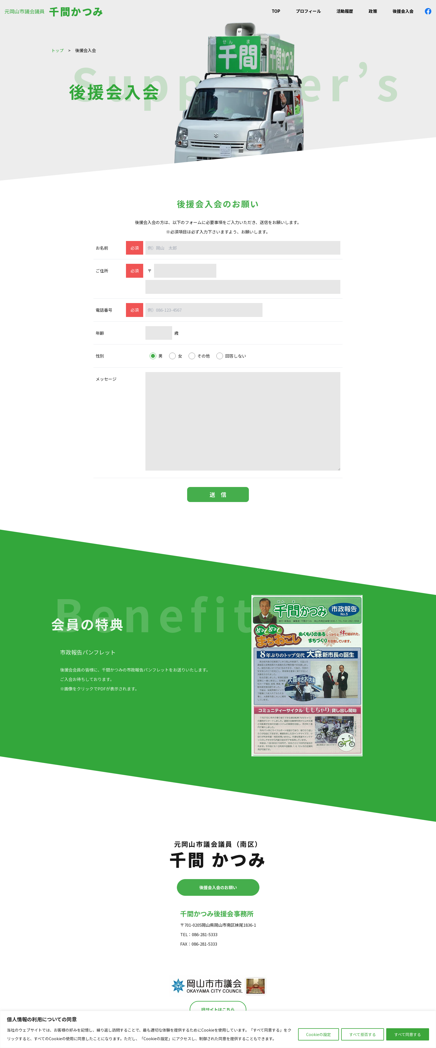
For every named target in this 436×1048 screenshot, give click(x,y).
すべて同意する (407, 1034)
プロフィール (308, 11)
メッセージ (106, 379)
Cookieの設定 (318, 1034)
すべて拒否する (362, 1034)
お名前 (102, 248)
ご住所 (102, 271)
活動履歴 (344, 11)
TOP (276, 11)
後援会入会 (403, 11)
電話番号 (104, 310)
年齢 (100, 333)
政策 (373, 11)
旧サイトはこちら (218, 1009)
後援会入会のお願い (218, 887)
